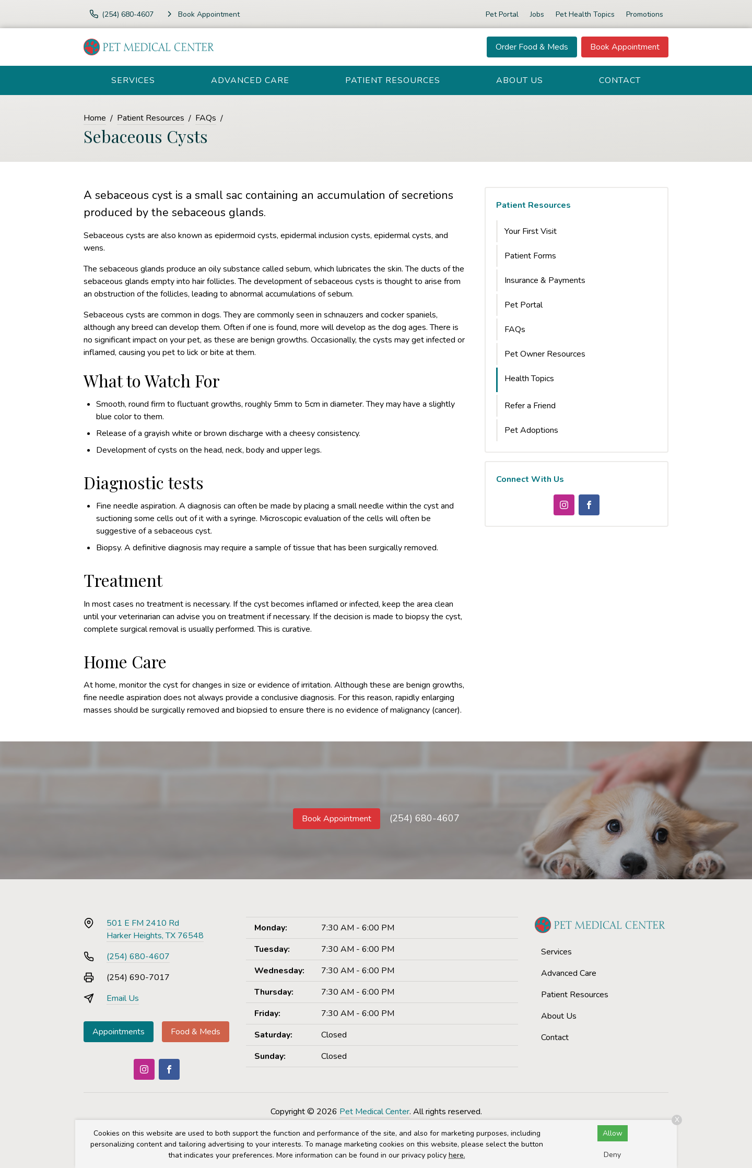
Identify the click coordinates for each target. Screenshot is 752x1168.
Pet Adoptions (531, 430)
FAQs (205, 118)
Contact (620, 80)
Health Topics (529, 378)
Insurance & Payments (544, 280)
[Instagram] (564, 504)
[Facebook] (589, 504)
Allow (612, 1133)
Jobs (537, 14)
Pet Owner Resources (544, 354)
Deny (612, 1155)
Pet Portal (502, 14)
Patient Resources (392, 80)
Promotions (644, 14)
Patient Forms (530, 256)
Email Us (123, 998)
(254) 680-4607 (425, 818)
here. (457, 1155)
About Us (519, 80)
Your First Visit (530, 231)
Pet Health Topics (585, 14)
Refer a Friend (530, 405)
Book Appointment (625, 47)
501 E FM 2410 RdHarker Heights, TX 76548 (155, 929)
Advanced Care (250, 80)
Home (95, 118)
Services (133, 80)
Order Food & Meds (532, 47)
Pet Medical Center (374, 1111)
